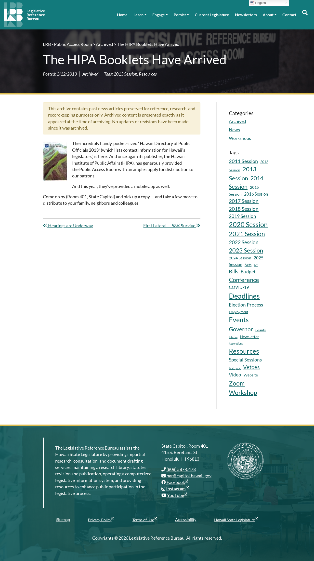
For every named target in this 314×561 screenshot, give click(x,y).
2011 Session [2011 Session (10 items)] (243, 161)
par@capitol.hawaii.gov (186, 475)
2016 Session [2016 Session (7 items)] (256, 194)
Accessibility (185, 519)
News (234, 129)
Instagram (177, 488)
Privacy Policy (101, 519)
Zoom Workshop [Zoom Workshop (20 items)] (243, 387)
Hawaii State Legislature (236, 519)
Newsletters (246, 14)
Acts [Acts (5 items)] (248, 265)
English (258, 3)
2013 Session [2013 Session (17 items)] (242, 173)
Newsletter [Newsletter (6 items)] (249, 336)
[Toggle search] (304, 15)
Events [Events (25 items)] (239, 320)
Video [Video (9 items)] (235, 374)
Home (122, 14)
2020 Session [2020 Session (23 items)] (248, 224)
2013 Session (125, 74)
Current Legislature (212, 14)
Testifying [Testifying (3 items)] (235, 368)
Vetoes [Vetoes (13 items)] (251, 367)
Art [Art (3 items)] (256, 265)
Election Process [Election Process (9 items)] (246, 304)
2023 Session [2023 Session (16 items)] (246, 250)
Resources (148, 74)
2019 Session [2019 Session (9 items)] (242, 216)
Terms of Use (144, 519)
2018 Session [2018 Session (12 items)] (244, 209)
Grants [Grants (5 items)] (260, 330)
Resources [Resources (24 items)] (244, 351)
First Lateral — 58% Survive (171, 225)
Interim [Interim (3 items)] (233, 337)
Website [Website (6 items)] (251, 375)
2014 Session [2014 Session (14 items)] (246, 182)
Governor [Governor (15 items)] (241, 329)
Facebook (174, 482)
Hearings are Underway (68, 225)
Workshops (240, 138)
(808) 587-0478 (178, 469)
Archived (90, 74)
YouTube (177, 495)
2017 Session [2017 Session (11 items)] (244, 201)
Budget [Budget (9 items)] (248, 271)
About (268, 14)
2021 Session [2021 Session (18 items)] (247, 233)
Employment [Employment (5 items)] (238, 312)
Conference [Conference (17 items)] (244, 279)
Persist (180, 14)
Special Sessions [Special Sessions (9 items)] (245, 359)
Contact (289, 14)
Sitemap (63, 519)
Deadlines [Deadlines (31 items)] (244, 296)
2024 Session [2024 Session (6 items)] (240, 257)
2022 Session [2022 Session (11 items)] (244, 242)
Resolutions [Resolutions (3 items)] (236, 343)
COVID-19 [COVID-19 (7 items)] (239, 287)
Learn (138, 14)
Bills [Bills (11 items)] (233, 271)
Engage (158, 14)
